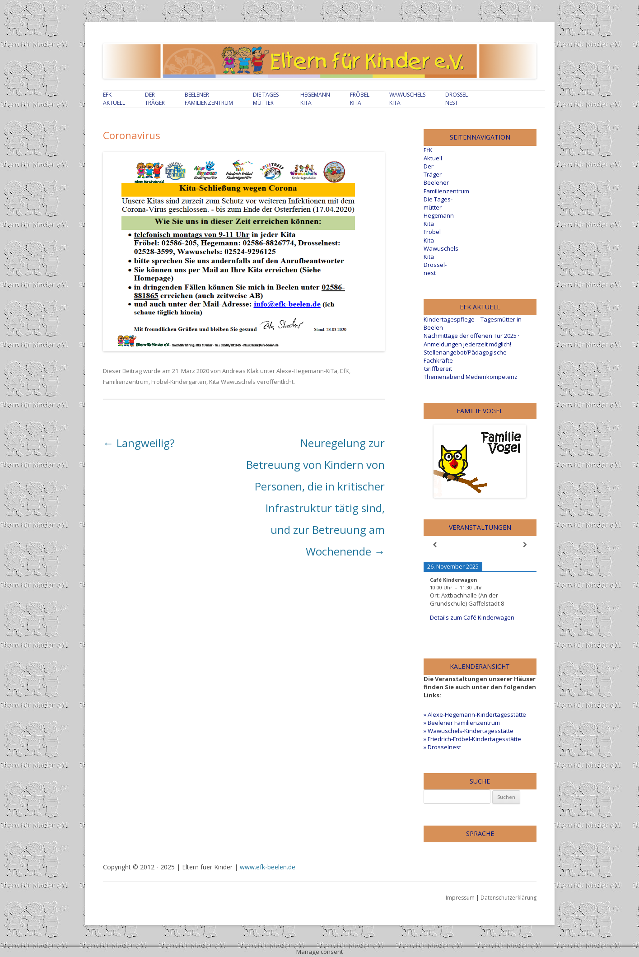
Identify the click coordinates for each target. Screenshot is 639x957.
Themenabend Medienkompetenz (471, 377)
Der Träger (155, 99)
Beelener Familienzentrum (209, 99)
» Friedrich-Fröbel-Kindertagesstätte (472, 739)
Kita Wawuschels (232, 382)
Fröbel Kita (359, 99)
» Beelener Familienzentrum (462, 723)
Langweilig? (139, 442)
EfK (344, 371)
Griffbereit (438, 368)
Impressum (460, 897)
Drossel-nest (457, 99)
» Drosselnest (442, 747)
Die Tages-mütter (266, 99)
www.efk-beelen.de (267, 867)
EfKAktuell (114, 99)
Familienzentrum (126, 382)
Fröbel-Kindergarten (178, 382)
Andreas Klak (240, 371)
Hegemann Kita (315, 99)
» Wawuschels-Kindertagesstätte (468, 731)
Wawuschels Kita (407, 99)
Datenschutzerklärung (508, 897)
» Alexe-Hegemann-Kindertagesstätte (475, 714)
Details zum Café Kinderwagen (472, 617)
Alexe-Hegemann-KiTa (306, 371)
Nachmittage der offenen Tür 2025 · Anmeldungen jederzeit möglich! (471, 339)
